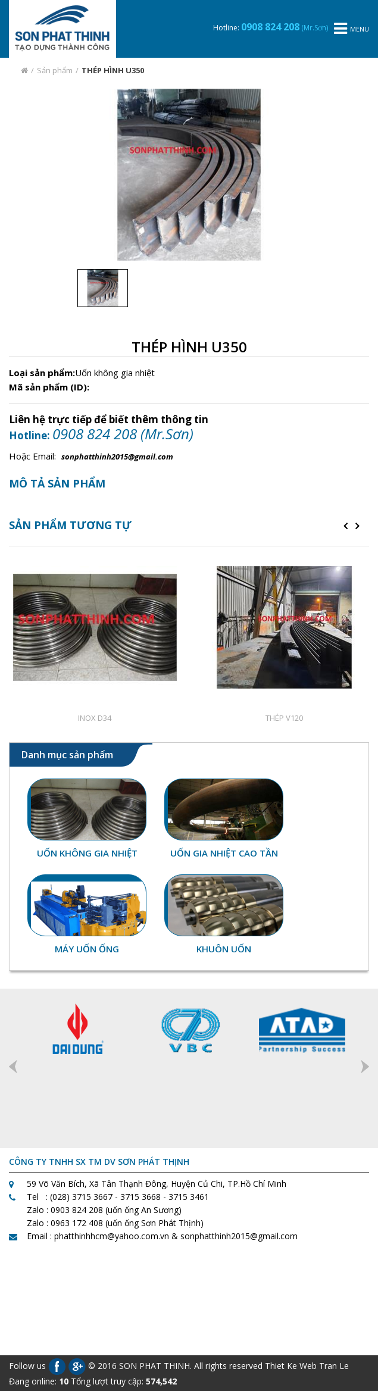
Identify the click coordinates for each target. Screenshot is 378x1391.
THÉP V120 (284, 717)
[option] (189, 175)
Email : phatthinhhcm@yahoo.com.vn (98, 1236)
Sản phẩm (55, 70)
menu (351, 29)
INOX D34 (94, 717)
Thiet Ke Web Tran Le (307, 1365)
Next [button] (365, 1066)
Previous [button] (13, 1066)
